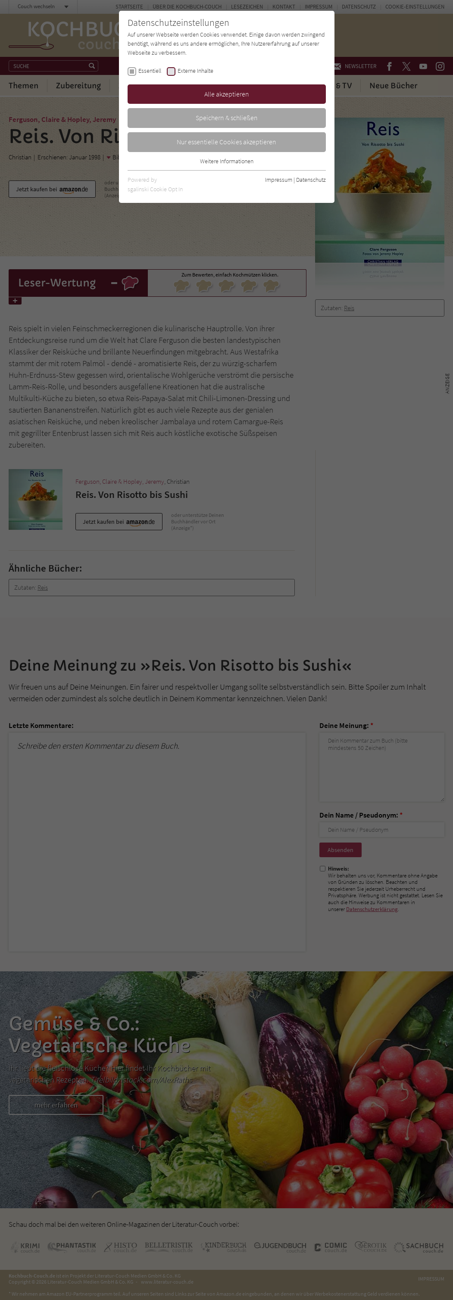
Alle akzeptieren (226, 94)
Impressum (278, 179)
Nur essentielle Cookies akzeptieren (226, 141)
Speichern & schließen (227, 117)
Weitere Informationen (226, 161)
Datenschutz (311, 179)
